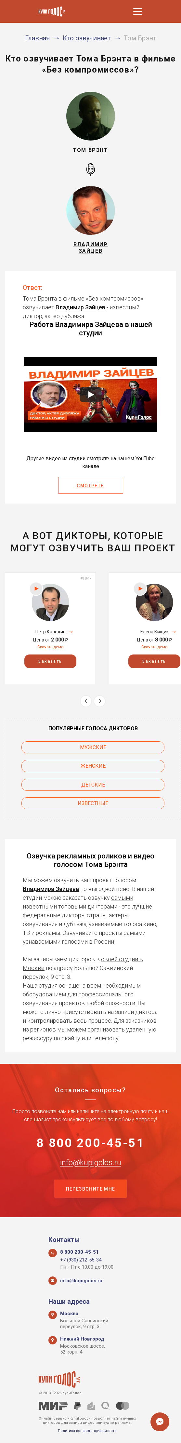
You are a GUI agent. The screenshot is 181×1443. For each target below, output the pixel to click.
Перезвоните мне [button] (90, 1191)
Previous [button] (86, 701)
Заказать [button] (50, 661)
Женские (93, 766)
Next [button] (100, 701)
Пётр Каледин (50, 631)
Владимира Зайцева (51, 888)
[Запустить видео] (91, 394)
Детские (93, 785)
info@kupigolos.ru (90, 1164)
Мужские (93, 747)
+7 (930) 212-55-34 (80, 1260)
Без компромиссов (114, 298)
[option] (50, 628)
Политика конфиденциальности (87, 1431)
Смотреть (90, 485)
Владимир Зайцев (80, 307)
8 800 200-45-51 (90, 1144)
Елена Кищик (154, 631)
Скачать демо (50, 647)
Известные (93, 803)
